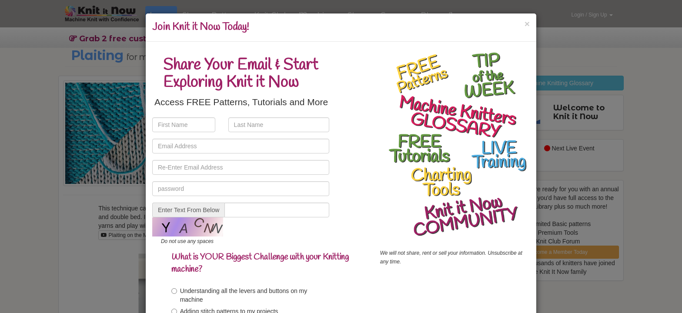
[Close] (527, 23)
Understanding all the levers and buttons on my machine (239, 295)
